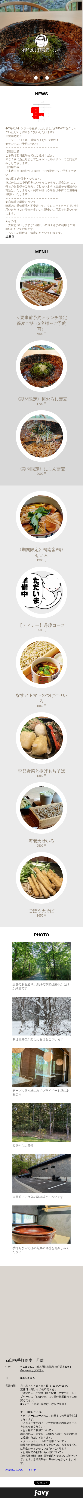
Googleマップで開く (32, 1370)
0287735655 (27, 1378)
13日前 (10, 236)
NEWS (41, 93)
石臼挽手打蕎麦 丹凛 (41, 50)
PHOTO (41, 934)
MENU (41, 252)
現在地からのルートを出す (20, 1470)
